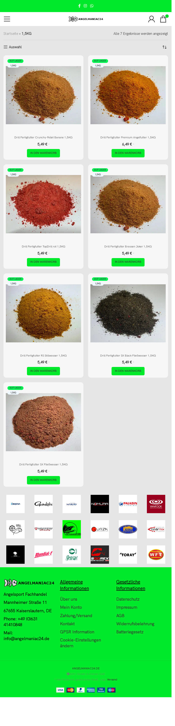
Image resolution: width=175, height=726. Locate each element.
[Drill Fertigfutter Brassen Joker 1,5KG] (128, 204)
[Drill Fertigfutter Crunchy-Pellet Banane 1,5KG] (43, 95)
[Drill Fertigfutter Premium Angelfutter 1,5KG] (128, 95)
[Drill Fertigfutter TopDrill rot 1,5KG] (43, 204)
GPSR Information (77, 632)
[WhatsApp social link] (92, 6)
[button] (43, 153)
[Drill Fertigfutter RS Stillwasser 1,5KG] (43, 313)
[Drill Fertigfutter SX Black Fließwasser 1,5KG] (128, 313)
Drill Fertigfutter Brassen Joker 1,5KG (128, 246)
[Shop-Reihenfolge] (164, 47)
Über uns (68, 599)
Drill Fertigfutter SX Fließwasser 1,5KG (43, 465)
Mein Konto (71, 607)
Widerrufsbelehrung (135, 624)
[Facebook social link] (79, 6)
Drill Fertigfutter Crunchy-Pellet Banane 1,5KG (43, 137)
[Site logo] (85, 19)
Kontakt (67, 624)
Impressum (126, 607)
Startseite (10, 34)
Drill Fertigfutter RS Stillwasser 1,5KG (43, 355)
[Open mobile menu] (7, 19)
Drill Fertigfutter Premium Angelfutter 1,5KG (128, 137)
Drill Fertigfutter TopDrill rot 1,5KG (43, 246)
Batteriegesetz (129, 632)
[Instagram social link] (85, 6)
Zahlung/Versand (76, 615)
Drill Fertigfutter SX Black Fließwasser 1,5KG (128, 355)
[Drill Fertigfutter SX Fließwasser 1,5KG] (43, 422)
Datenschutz (127, 599)
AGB (120, 615)
